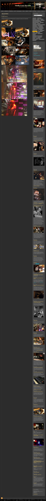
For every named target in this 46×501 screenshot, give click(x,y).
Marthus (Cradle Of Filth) (37, 457)
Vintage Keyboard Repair (39, 350)
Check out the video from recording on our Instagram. (39, 203)
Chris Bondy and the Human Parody (38, 391)
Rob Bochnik (35, 333)
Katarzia (35, 71)
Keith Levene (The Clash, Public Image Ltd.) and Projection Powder (38, 302)
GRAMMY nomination (36, 250)
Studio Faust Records (23, 5)
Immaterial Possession (36, 99)
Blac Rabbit (35, 136)
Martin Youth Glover (36, 447)
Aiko (34, 89)
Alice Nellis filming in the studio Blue (38, 367)
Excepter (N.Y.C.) (36, 404)
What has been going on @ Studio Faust (39, 50)
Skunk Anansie (35, 188)
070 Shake (35, 117)
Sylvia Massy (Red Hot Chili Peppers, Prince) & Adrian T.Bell (38, 206)
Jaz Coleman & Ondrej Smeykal (38, 416)
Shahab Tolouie (35, 320)
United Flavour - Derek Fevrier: (37, 474)
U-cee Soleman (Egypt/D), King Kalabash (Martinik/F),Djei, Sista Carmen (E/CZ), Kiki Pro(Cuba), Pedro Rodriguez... (39, 461)
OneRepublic (35, 262)
